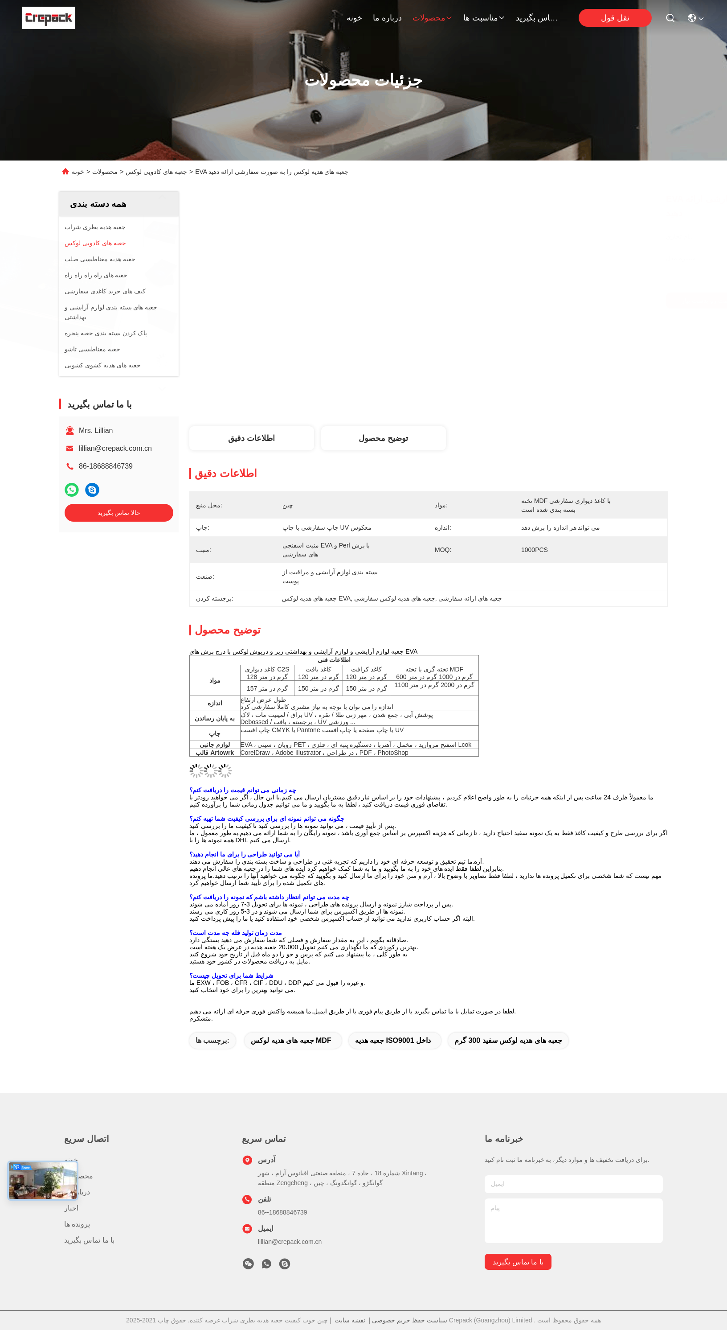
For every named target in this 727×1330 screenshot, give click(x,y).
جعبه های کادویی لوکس (156, 171)
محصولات (433, 17)
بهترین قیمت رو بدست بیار (511, 300)
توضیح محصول (383, 438)
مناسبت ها (484, 17)
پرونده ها (77, 1224)
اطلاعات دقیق (251, 438)
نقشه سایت (350, 1320)
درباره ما (387, 17)
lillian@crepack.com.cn (115, 448)
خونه (354, 17)
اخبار (71, 1208)
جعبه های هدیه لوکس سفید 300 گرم (508, 1040)
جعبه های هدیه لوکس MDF (291, 1040)
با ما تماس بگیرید (537, 17)
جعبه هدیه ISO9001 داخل (393, 1040)
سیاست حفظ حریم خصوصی (409, 1320)
